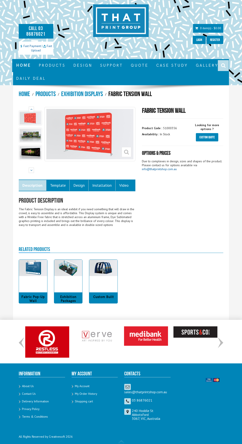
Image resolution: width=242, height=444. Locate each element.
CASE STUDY (172, 65)
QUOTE (139, 65)
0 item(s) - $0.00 (208, 28)
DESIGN (82, 65)
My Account (82, 386)
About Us (28, 386)
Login (199, 40)
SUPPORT (111, 65)
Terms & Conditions (35, 417)
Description (32, 185)
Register (215, 40)
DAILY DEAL (31, 78)
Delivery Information (35, 401)
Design (79, 185)
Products (45, 93)
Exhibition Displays (82, 93)
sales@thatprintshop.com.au (145, 392)
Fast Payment (30, 46)
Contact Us (29, 394)
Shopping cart (84, 401)
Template (58, 185)
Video (124, 185)
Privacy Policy (31, 409)
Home (24, 93)
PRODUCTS (52, 65)
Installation (102, 185)
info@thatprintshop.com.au (159, 169)
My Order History (86, 394)
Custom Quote (207, 137)
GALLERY (207, 65)
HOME (23, 65)
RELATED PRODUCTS (34, 249)
